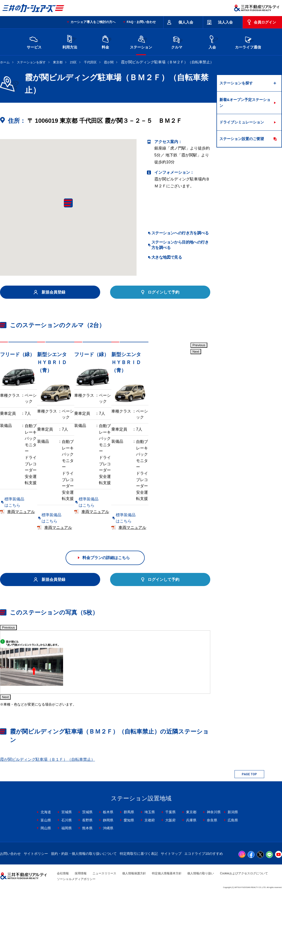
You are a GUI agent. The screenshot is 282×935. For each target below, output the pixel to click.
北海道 (46, 852)
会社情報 (63, 913)
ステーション (141, 41)
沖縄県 (108, 868)
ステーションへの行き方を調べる (180, 233)
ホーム (5, 62)
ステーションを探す (31, 62)
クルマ (176, 41)
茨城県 (87, 852)
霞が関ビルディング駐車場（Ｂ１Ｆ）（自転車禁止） (47, 799)
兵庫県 (191, 860)
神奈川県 (214, 852)
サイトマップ (171, 894)
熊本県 (87, 868)
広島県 (233, 860)
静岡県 (108, 860)
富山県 (46, 860)
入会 (212, 41)
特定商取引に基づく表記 (139, 894)
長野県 (87, 860)
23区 (73, 62)
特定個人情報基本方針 (167, 913)
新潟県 (233, 852)
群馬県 (129, 852)
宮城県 (66, 852)
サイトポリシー (36, 894)
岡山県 (46, 868)
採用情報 (81, 913)
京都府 (149, 860)
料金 (105, 41)
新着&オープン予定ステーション (244, 103)
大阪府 (170, 860)
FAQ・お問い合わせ (141, 22)
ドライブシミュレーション (241, 122)
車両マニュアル (71, 497)
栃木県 (108, 852)
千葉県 (170, 852)
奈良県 (212, 860)
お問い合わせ (10, 894)
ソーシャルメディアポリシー (76, 919)
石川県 (66, 860)
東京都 (58, 62)
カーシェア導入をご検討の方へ (93, 22)
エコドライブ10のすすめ (203, 894)
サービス (34, 41)
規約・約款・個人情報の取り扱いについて (84, 894)
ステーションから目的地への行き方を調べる (180, 245)
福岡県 (66, 868)
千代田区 (90, 62)
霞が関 (109, 62)
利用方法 (69, 41)
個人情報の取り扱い (200, 913)
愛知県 (129, 860)
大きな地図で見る (166, 257)
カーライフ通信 (248, 41)
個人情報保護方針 (134, 913)
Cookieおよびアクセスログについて (244, 913)
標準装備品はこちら (22, 497)
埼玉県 (149, 852)
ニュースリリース (104, 913)
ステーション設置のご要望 (241, 139)
